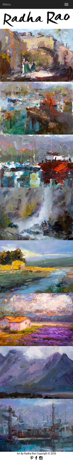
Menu (7, 4)
